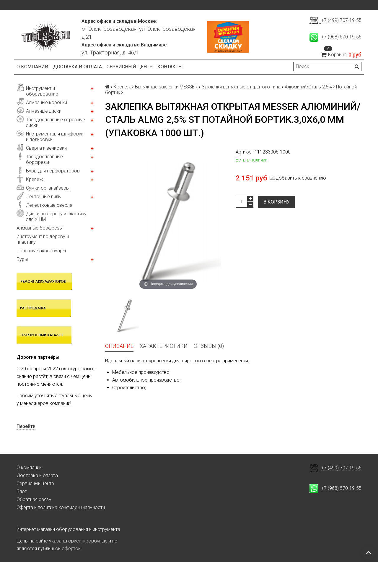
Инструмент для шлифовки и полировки (55, 136)
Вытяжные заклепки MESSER (166, 87)
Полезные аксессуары (41, 250)
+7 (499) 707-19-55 (341, 20)
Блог (22, 491)
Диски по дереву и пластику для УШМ (56, 216)
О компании (32, 67)
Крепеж (34, 179)
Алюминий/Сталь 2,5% (308, 87)
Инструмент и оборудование (42, 91)
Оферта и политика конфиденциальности (61, 507)
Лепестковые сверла (49, 205)
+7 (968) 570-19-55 (341, 37)
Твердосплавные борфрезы (44, 159)
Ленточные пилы (43, 196)
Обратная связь (34, 499)
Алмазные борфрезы (40, 228)
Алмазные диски (43, 111)
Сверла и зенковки (46, 148)
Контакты (170, 67)
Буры (22, 259)
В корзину (276, 202)
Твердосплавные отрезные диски (55, 122)
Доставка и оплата (77, 67)
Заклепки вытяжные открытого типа (241, 87)
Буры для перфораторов (53, 171)
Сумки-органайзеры (47, 188)
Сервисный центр (130, 67)
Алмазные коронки (46, 102)
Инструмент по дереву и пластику (43, 239)
